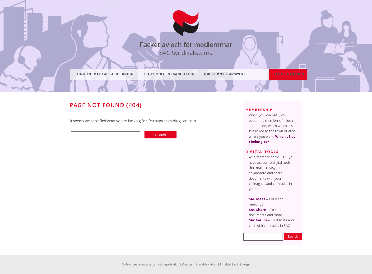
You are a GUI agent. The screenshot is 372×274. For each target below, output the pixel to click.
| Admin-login (241, 264)
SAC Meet (257, 199)
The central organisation (169, 74)
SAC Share (257, 209)
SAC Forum (258, 220)
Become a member (288, 74)
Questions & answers (224, 74)
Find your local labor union (105, 74)
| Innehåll (225, 264)
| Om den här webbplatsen (199, 264)
